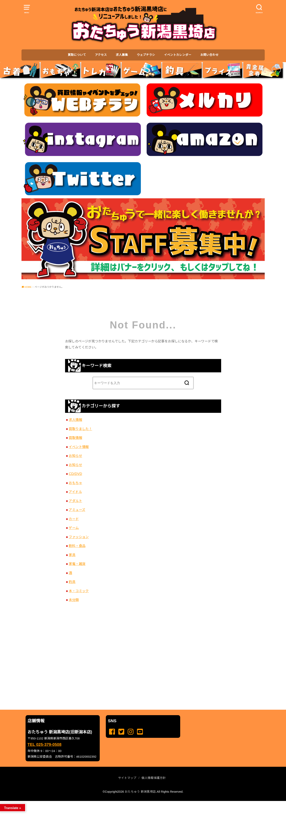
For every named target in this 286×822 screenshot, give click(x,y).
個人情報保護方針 (153, 778)
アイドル (75, 492)
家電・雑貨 (77, 564)
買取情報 (75, 438)
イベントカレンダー (177, 54)
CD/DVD (75, 474)
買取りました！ (80, 429)
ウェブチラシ (146, 54)
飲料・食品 (77, 546)
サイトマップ (127, 778)
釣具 (72, 582)
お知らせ (75, 456)
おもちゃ (75, 483)
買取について (77, 54)
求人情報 (75, 420)
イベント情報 (79, 447)
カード (74, 519)
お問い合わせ (209, 54)
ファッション (79, 537)
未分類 (74, 600)
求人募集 (122, 54)
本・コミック (79, 591)
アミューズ (77, 510)
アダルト (75, 501)
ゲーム (74, 528)
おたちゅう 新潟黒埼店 (140, 791)
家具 (72, 555)
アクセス (101, 54)
